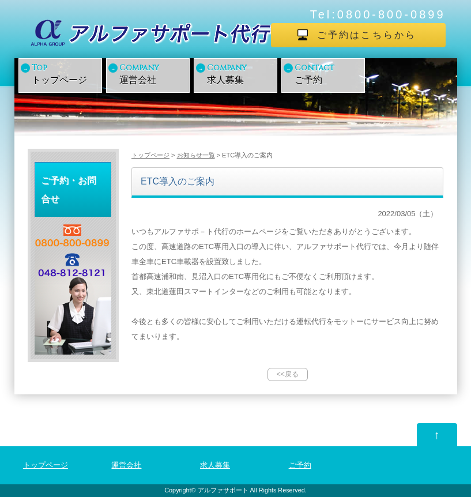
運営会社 (153, 73)
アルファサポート (223, 490)
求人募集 (241, 73)
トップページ (66, 73)
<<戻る (288, 374)
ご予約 (329, 73)
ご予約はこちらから (367, 35)
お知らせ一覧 (196, 155)
